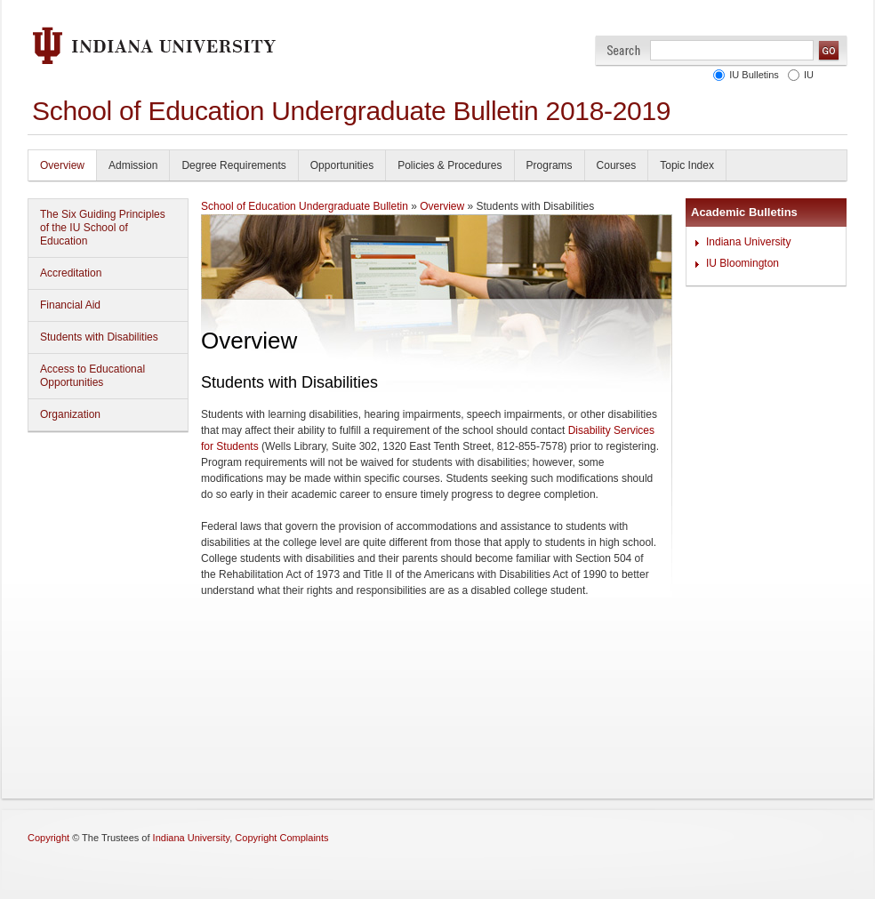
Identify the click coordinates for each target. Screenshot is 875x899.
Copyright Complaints (281, 837)
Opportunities (341, 165)
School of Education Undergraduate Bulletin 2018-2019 (351, 110)
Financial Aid (70, 305)
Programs (549, 165)
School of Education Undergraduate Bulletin (304, 206)
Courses (617, 165)
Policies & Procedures (449, 165)
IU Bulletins (754, 74)
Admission (132, 165)
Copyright (48, 837)
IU (809, 74)
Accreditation (70, 273)
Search (623, 50)
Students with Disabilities (99, 337)
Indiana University (748, 242)
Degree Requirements (233, 165)
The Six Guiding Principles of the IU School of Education (102, 227)
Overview (62, 165)
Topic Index (687, 165)
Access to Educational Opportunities (92, 376)
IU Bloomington (742, 263)
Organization (70, 414)
